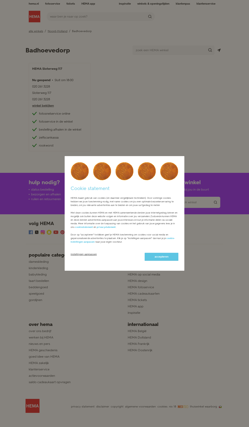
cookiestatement (84, 227)
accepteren (161, 256)
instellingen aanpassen (84, 254)
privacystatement (106, 227)
